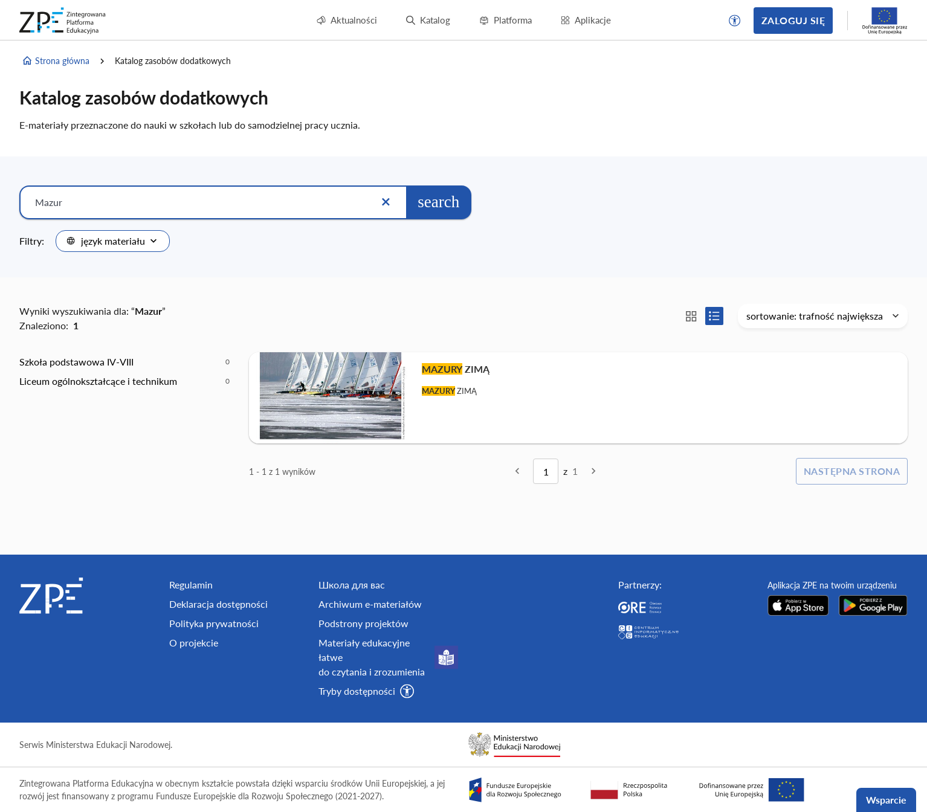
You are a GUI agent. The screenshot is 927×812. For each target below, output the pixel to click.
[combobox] (113, 241)
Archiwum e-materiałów (370, 604)
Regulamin (191, 584)
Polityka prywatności (214, 623)
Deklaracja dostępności (218, 604)
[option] (124, 362)
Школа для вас (351, 584)
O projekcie (193, 642)
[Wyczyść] (386, 202)
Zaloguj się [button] (793, 20)
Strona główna (55, 61)
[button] (735, 20)
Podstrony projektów (363, 623)
